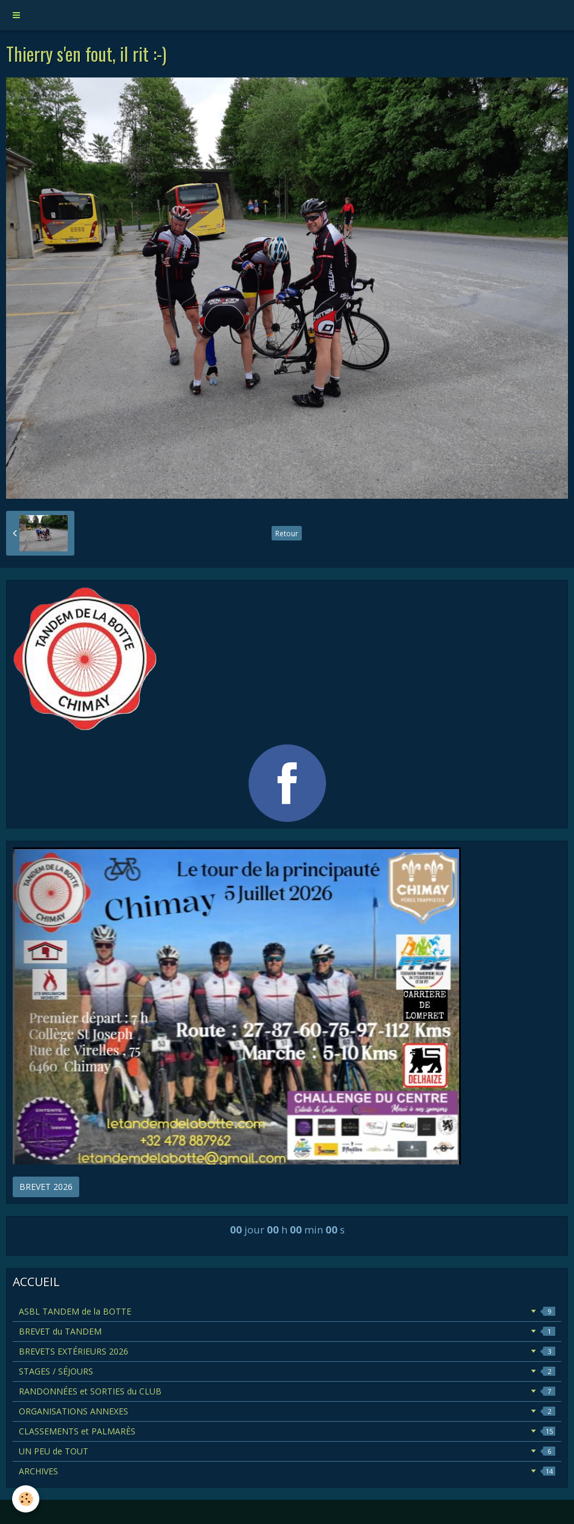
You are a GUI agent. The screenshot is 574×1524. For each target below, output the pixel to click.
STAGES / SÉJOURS (287, 1371)
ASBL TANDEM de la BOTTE (287, 1311)
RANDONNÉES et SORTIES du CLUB (287, 1391)
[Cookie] (25, 1499)
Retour (286, 533)
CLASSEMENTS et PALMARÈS (287, 1431)
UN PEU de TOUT (287, 1451)
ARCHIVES (287, 1471)
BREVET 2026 (46, 1186)
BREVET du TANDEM (287, 1331)
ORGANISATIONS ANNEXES (287, 1411)
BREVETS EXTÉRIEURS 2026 (287, 1351)
